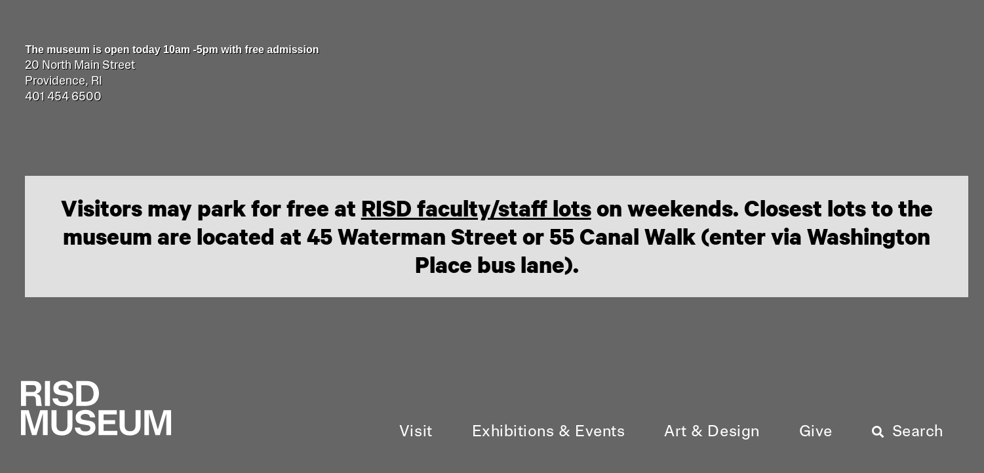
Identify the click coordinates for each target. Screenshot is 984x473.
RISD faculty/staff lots (476, 208)
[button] (416, 432)
